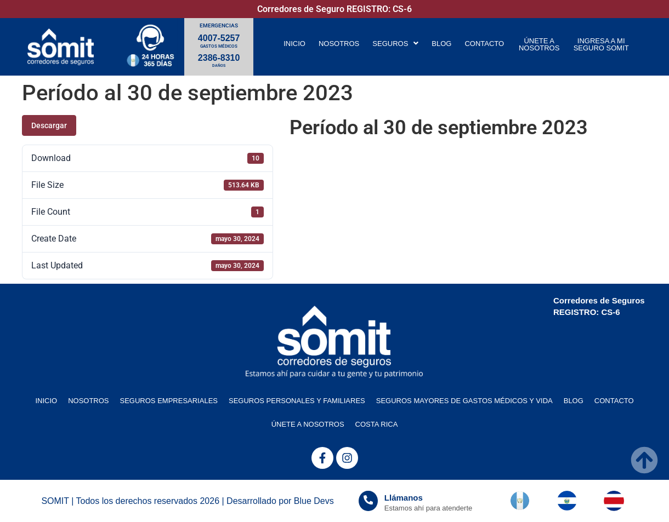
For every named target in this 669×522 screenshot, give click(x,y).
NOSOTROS (339, 43)
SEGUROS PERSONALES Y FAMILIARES (297, 401)
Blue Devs (314, 501)
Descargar (49, 125)
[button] (395, 44)
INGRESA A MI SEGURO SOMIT (601, 44)
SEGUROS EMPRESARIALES (169, 401)
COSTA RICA (376, 424)
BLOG (441, 43)
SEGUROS (395, 43)
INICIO (294, 43)
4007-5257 (219, 38)
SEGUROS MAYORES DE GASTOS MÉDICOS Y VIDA (464, 401)
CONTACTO (484, 43)
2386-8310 (219, 57)
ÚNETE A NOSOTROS (539, 44)
